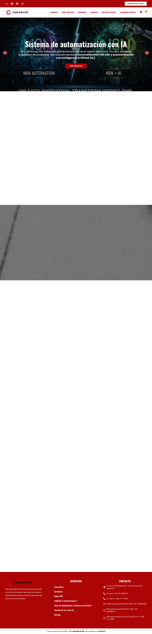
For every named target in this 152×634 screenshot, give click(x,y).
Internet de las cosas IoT (64, 610)
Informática (59, 587)
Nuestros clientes (109, 12)
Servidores (58, 591)
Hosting (57, 614)
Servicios (54, 12)
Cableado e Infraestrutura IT (65, 600)
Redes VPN (58, 596)
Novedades (82, 12)
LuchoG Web (101, 631)
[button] (5, 53)
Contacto (94, 12)
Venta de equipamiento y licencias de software (73, 605)
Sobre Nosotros (68, 12)
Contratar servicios (128, 12)
